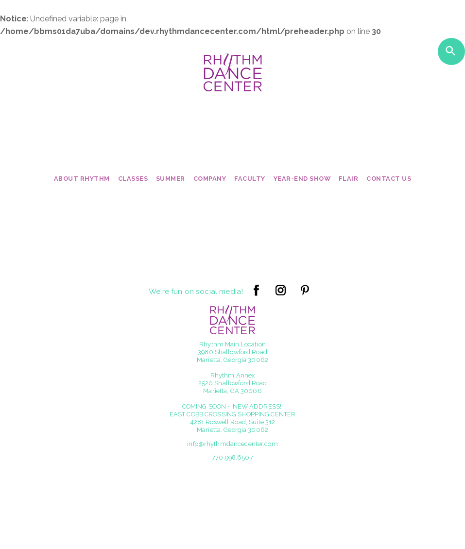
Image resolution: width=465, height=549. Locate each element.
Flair (349, 178)
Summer (170, 178)
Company (209, 178)
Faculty (249, 178)
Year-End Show (302, 178)
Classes (133, 178)
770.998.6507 (232, 457)
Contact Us (388, 178)
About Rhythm (82, 178)
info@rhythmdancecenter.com (232, 443)
